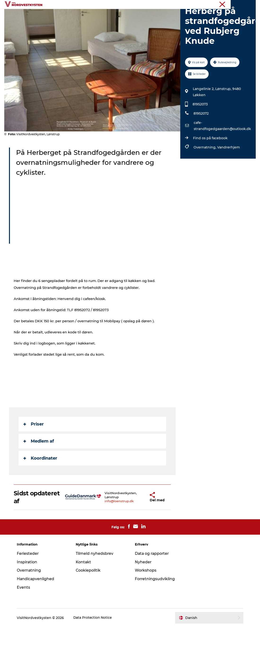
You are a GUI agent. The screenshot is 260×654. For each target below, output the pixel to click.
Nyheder (143, 589)
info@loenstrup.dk (111, 528)
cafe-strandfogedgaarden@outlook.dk (222, 153)
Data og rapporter (152, 580)
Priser (34, 451)
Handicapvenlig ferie (132, 15)
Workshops (146, 597)
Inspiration (97, 15)
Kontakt (85, 589)
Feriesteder (70, 15)
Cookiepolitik (89, 597)
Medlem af (39, 468)
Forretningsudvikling (155, 606)
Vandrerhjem (228, 174)
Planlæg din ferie (130, 20)
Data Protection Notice (94, 644)
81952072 (200, 140)
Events (164, 15)
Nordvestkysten (228, 4)
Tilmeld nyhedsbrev (96, 580)
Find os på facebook (210, 165)
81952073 (199, 131)
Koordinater (41, 485)
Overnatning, (205, 174)
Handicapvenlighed (37, 606)
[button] (137, 524)
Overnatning (188, 15)
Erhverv (249, 4)
